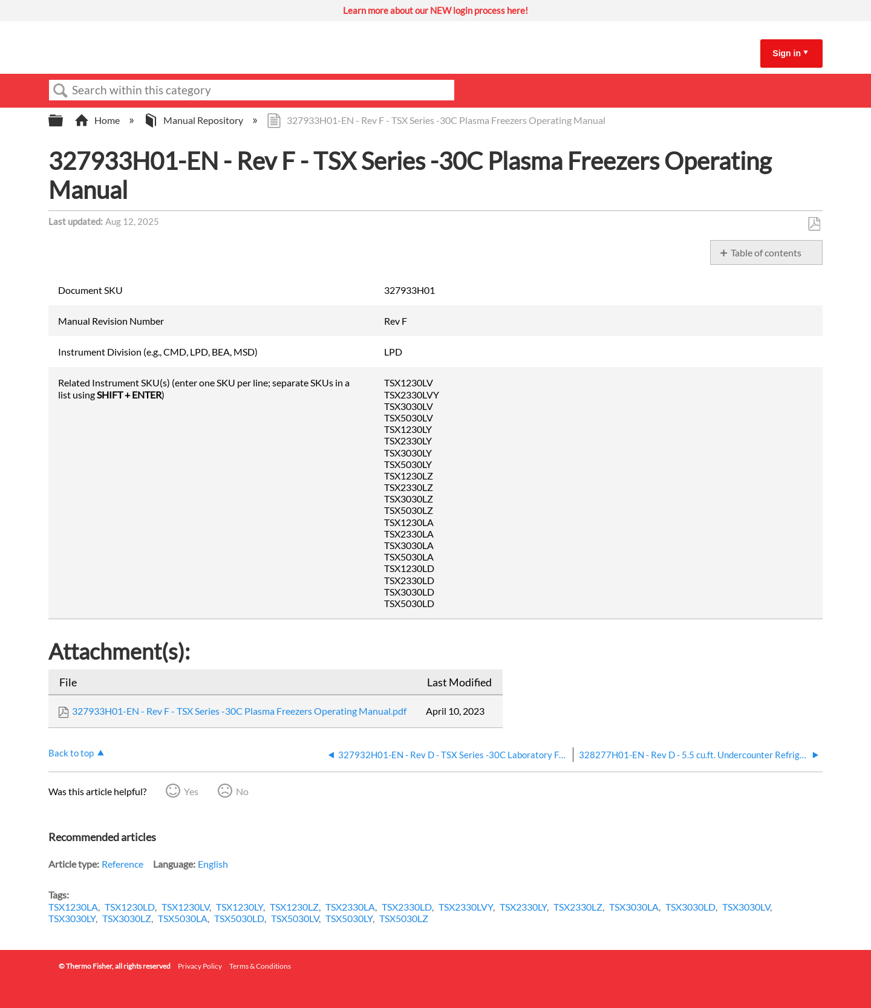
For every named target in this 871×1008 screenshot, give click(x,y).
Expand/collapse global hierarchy (63, 120)
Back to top (71, 752)
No (242, 791)
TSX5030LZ (403, 918)
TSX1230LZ (294, 906)
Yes (191, 791)
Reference (122, 864)
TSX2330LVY (466, 906)
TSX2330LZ (577, 906)
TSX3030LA (634, 906)
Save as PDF (813, 224)
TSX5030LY (349, 918)
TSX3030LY (72, 918)
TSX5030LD (239, 918)
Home (98, 120)
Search (60, 90)
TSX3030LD (690, 906)
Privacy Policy (200, 966)
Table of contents (766, 252)
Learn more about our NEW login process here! (435, 10)
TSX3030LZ (126, 918)
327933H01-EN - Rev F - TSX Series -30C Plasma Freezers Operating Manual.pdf (239, 711)
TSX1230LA (73, 906)
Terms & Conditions (260, 966)
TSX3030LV (746, 906)
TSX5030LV (295, 918)
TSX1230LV (185, 906)
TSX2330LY (523, 906)
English (213, 864)
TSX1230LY (239, 906)
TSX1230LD (130, 906)
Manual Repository (194, 120)
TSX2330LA (350, 906)
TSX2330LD (407, 906)
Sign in (786, 53)
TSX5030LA (182, 918)
